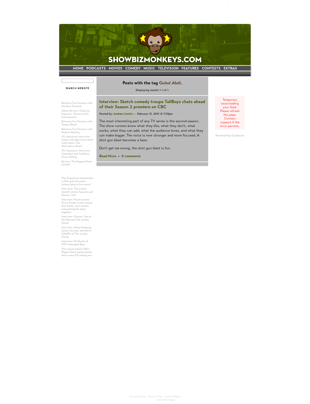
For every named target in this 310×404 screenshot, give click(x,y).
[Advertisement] (155, 12)
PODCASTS (96, 68)
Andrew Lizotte (123, 114)
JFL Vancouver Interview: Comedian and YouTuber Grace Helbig (76, 154)
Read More (107, 156)
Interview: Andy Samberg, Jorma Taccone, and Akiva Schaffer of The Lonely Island (76, 232)
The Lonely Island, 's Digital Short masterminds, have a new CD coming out (77, 252)
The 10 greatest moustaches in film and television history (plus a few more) (77, 181)
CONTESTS (211, 68)
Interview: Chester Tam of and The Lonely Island (76, 220)
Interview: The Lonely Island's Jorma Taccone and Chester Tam (77, 192)
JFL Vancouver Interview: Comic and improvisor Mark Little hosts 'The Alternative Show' (77, 141)
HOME (78, 68)
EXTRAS (230, 68)
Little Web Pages (166, 399)
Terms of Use (155, 396)
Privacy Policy (137, 396)
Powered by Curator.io (229, 135)
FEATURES (190, 68)
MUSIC (149, 68)
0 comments (131, 156)
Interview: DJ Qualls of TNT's (74, 243)
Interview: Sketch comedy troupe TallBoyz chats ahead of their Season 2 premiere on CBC (152, 104)
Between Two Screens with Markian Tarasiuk (76, 104)
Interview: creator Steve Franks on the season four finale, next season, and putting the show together (77, 206)
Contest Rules (173, 396)
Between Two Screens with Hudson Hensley (76, 131)
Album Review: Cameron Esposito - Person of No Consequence (75, 114)
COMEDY (133, 68)
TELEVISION (168, 68)
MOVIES (115, 68)
